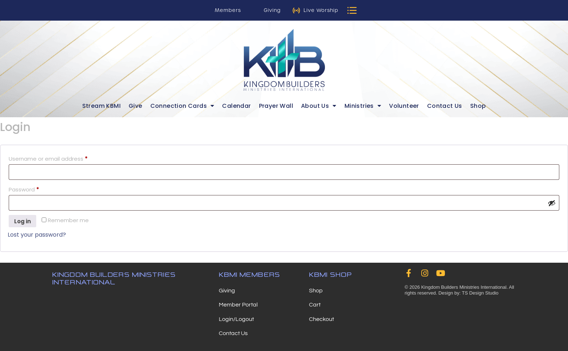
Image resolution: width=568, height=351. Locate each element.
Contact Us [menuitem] (444, 106)
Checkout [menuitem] (321, 319)
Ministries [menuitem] (362, 106)
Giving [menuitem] (227, 290)
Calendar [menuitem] (236, 106)
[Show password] (552, 203)
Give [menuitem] (135, 106)
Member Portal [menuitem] (238, 305)
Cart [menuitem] (315, 305)
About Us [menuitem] (319, 106)
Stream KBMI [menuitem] (101, 106)
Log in (22, 221)
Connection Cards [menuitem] (182, 106)
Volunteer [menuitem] (404, 106)
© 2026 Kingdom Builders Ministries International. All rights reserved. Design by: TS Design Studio (459, 291)
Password (36, 188)
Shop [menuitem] (478, 106)
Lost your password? (37, 235)
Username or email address (60, 157)
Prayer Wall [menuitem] (276, 106)
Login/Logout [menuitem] (236, 319)
